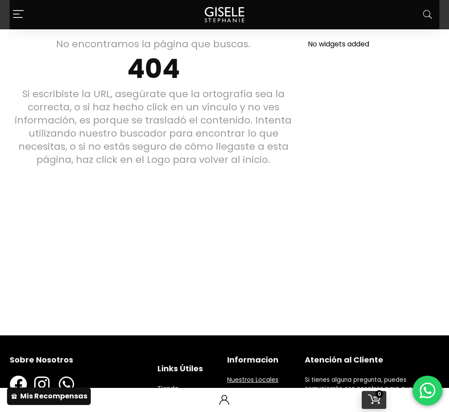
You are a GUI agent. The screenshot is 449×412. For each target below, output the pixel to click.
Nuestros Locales (252, 379)
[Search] (427, 14)
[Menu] (18, 14)
